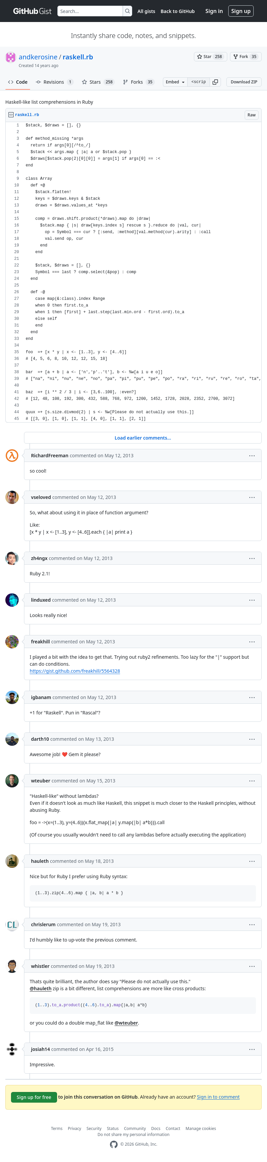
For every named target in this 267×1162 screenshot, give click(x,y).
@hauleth (40, 988)
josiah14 (40, 1049)
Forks (139, 82)
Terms (57, 1128)
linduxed (41, 600)
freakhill (40, 641)
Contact (173, 1128)
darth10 (40, 739)
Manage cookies (201, 1128)
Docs (156, 1128)
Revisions (55, 82)
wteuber (40, 780)
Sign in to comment (218, 1096)
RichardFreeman (49, 455)
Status (112, 1128)
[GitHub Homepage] (114, 1144)
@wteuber (126, 1023)
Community (135, 1128)
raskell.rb (78, 56)
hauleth (40, 861)
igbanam (41, 697)
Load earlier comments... (142, 438)
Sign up (241, 11)
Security (93, 1128)
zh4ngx (39, 558)
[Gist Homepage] (32, 11)
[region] (133, 272)
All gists (146, 11)
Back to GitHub (178, 11)
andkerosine (38, 56)
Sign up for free (34, 1097)
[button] (215, 82)
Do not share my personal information (133, 1134)
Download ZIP (244, 82)
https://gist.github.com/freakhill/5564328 (75, 671)
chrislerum (43, 924)
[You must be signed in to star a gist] (210, 56)
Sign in (214, 11)
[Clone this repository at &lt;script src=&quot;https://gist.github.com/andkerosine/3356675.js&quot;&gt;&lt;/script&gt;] (198, 82)
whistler (40, 966)
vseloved (41, 497)
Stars (98, 82)
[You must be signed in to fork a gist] (246, 56)
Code (18, 82)
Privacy (74, 1128)
